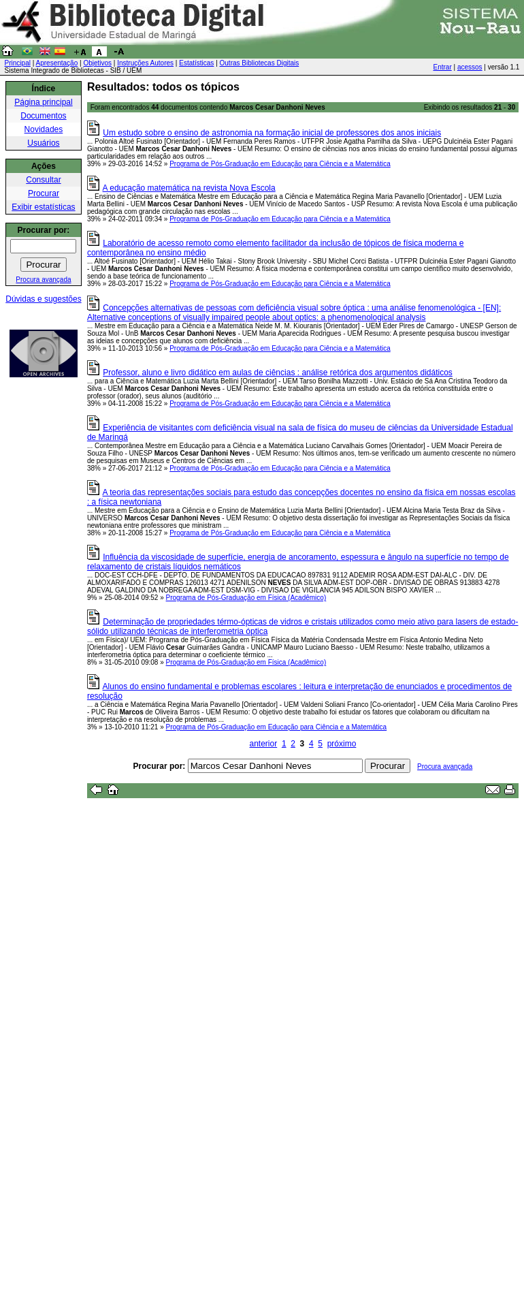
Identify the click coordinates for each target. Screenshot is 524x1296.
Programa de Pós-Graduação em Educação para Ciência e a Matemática (280, 164)
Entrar (442, 67)
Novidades (43, 129)
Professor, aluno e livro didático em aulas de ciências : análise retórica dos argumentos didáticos (278, 372)
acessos (469, 67)
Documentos (43, 116)
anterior (264, 743)
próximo (342, 743)
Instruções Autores (145, 63)
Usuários (43, 143)
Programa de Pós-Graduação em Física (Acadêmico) (246, 597)
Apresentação (57, 63)
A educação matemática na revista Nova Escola (189, 188)
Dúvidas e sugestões (43, 299)
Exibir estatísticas (43, 207)
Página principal (43, 102)
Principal (18, 63)
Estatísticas (196, 63)
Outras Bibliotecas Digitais (259, 63)
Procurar (43, 193)
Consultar (43, 180)
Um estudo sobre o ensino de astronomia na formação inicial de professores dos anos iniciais (272, 133)
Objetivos (97, 63)
